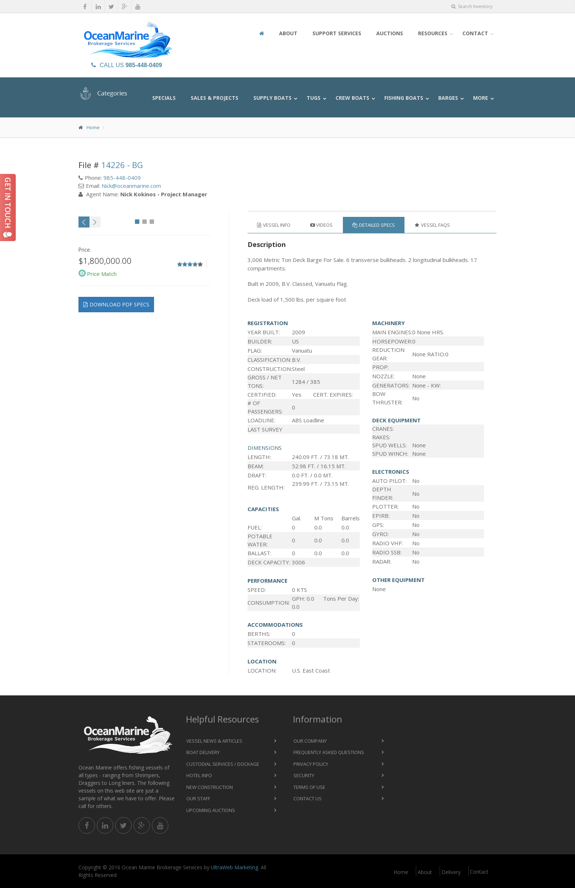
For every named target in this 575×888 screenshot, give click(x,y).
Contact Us (307, 798)
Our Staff (198, 798)
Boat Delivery (203, 752)
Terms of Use (309, 787)
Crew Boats (352, 97)
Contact (475, 33)
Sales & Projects (214, 97)
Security (303, 775)
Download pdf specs (116, 304)
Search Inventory (471, 6)
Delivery (451, 872)
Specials (164, 97)
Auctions (389, 33)
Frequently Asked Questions (328, 752)
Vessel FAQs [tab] (432, 225)
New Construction (209, 787)
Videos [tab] (321, 225)
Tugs (314, 97)
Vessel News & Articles (214, 741)
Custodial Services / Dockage (222, 764)
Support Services (336, 33)
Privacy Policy (310, 764)
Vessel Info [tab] (273, 225)
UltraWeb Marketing (234, 867)
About (288, 33)
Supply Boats (272, 97)
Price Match (102, 273)
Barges (448, 97)
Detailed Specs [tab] (373, 225)
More (480, 97)
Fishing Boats (403, 97)
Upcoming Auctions (210, 810)
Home (93, 127)
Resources (432, 33)
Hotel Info (199, 775)
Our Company (310, 741)
